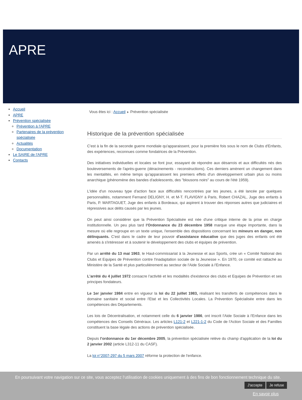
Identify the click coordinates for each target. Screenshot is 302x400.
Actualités (25, 143)
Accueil (19, 109)
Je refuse (276, 385)
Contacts (20, 160)
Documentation (29, 149)
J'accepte (254, 385)
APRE (18, 115)
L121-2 (180, 321)
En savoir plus (266, 393)
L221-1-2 (198, 321)
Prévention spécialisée (32, 120)
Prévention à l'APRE (34, 126)
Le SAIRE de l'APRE (30, 154)
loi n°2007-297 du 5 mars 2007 (118, 355)
